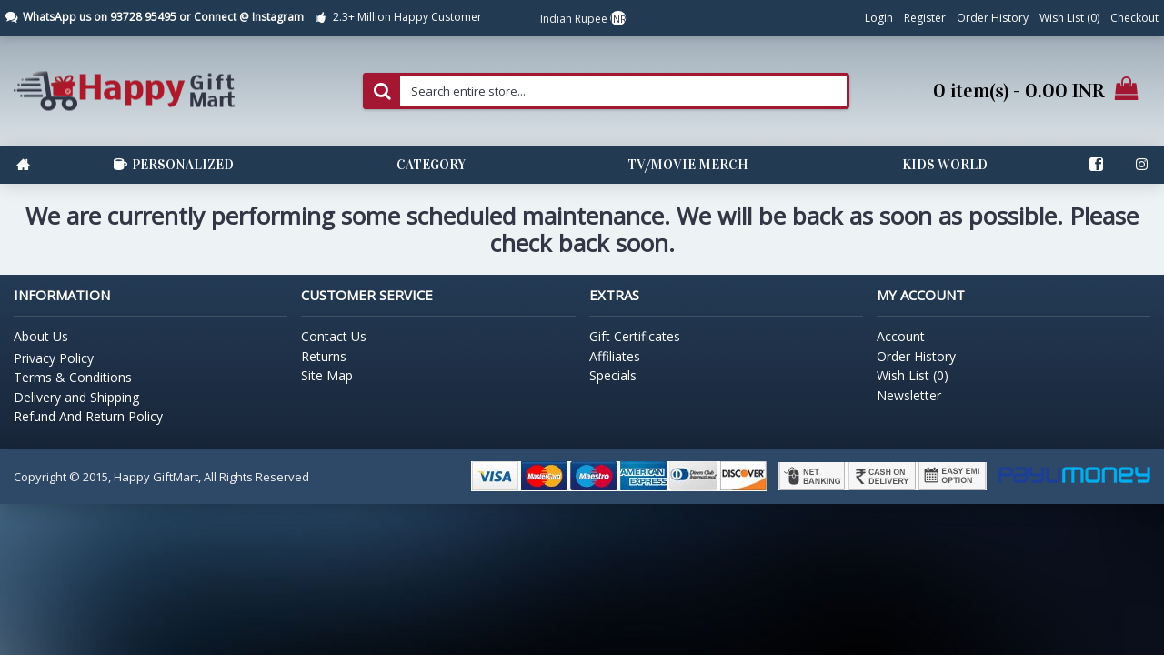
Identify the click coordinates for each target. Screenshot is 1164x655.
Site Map (327, 375)
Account (901, 336)
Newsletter (909, 395)
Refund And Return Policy (88, 416)
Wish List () (912, 375)
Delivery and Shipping (76, 397)
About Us (41, 336)
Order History (916, 356)
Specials (613, 375)
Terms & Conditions (73, 377)
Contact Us (333, 336)
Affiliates (614, 356)
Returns (323, 356)
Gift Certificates (634, 336)
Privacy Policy (54, 358)
